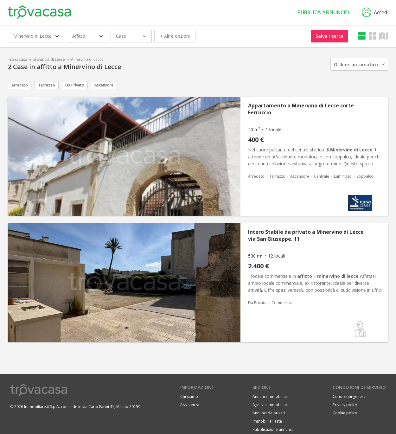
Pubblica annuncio (323, 12)
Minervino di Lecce (87, 59)
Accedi (375, 12)
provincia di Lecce (49, 59)
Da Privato (74, 85)
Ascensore (103, 85)
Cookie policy (345, 413)
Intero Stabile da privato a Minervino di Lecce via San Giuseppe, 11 (306, 235)
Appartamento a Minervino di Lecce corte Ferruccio (301, 109)
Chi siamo (189, 396)
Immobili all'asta (267, 421)
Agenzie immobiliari (270, 404)
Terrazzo (46, 85)
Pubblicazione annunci (272, 429)
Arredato (19, 85)
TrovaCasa (17, 59)
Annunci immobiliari (270, 396)
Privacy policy (345, 404)
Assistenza (189, 404)
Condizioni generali (350, 396)
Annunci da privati (268, 413)
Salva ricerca (329, 36)
